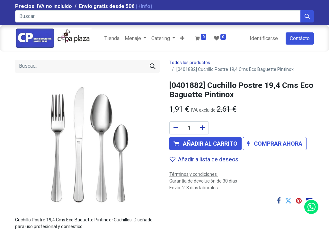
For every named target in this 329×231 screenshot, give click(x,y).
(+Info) (144, 6)
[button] (182, 38)
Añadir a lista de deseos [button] (204, 159)
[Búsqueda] (307, 16)
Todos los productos (189, 62)
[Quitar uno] (175, 127)
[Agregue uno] (202, 127)
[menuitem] (112, 38)
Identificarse (264, 38)
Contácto (300, 38)
